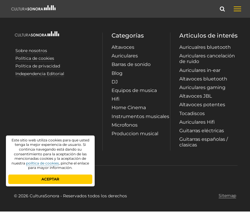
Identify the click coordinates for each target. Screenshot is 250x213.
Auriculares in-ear (199, 70)
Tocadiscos (192, 113)
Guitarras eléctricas (201, 130)
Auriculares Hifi (197, 122)
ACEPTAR (50, 179)
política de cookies (42, 163)
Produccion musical (135, 133)
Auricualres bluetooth (205, 47)
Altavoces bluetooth (203, 79)
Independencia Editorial (39, 73)
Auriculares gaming (202, 87)
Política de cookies (34, 58)
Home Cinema (129, 107)
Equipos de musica (134, 90)
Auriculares (125, 56)
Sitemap (227, 195)
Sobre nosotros (31, 50)
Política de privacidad (37, 66)
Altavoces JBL (195, 96)
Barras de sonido (131, 64)
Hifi (116, 99)
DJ (115, 82)
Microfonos (125, 125)
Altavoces (123, 47)
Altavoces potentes (202, 104)
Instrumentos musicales (140, 116)
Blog (117, 73)
